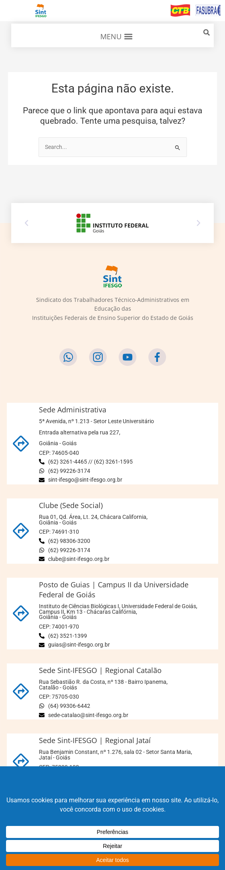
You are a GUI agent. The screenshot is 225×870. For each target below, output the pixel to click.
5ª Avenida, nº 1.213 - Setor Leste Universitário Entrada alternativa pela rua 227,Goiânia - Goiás (96, 432)
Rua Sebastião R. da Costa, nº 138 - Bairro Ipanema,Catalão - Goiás (103, 685)
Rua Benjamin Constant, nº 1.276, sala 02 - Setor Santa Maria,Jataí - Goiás (115, 755)
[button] (116, 36)
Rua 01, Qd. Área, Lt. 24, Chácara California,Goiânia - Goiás (93, 520)
